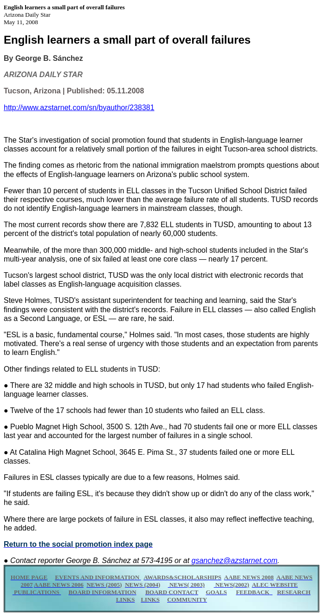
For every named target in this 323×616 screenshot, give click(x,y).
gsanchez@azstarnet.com (235, 560)
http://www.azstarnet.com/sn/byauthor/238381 (79, 107)
